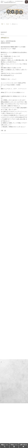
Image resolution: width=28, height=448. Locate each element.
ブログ (7, 24)
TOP (2, 24)
